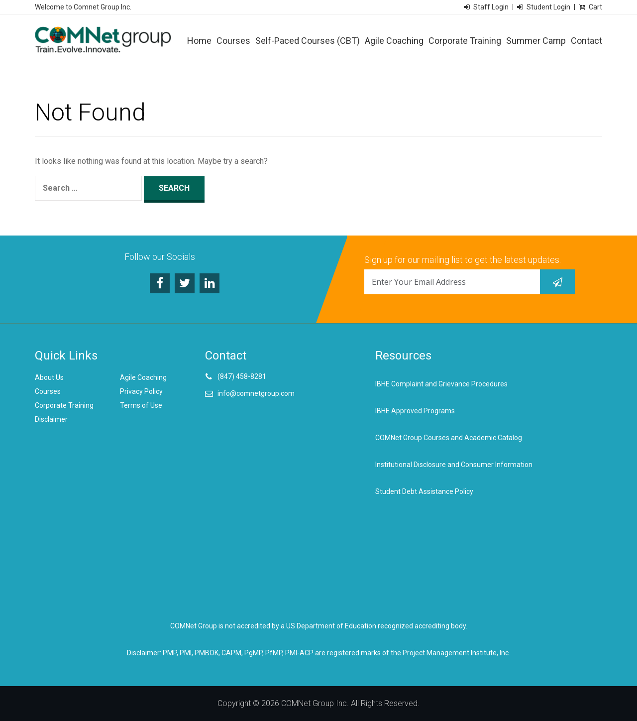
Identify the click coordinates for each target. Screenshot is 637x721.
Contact (586, 40)
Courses (233, 40)
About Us (49, 377)
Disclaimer (51, 419)
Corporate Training (464, 40)
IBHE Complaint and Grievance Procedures (441, 384)
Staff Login (491, 7)
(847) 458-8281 (241, 376)
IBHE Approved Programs (415, 411)
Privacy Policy (141, 391)
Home (199, 40)
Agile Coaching (394, 40)
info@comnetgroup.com (256, 393)
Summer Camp (536, 40)
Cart (595, 7)
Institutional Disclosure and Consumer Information (453, 465)
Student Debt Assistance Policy (424, 491)
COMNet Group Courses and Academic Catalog (448, 438)
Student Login (548, 7)
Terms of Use (141, 405)
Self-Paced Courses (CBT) (307, 40)
